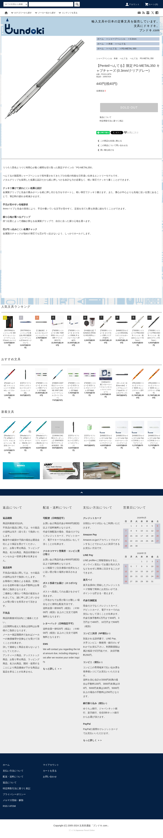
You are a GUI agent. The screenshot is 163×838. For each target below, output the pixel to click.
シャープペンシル (116, 39)
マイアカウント (51, 765)
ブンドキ (72, 830)
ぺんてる (121, 44)
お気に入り (131, 132)
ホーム (100, 39)
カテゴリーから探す (21, 13)
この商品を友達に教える (109, 141)
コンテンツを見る (67, 13)
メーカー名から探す (45, 13)
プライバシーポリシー (14, 794)
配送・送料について (13, 776)
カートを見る (50, 770)
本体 (110, 44)
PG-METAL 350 (128, 48)
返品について (105, 117)
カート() (151, 4)
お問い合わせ (50, 776)
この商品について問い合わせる (112, 145)
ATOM (12, 806)
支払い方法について (13, 770)
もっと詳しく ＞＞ (52, 668)
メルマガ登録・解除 (13, 800)
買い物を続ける (105, 150)
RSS (5, 806)
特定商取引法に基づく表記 (111, 121)
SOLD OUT (129, 107)
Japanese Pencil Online (85, 830)
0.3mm (133, 39)
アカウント (132, 4)
